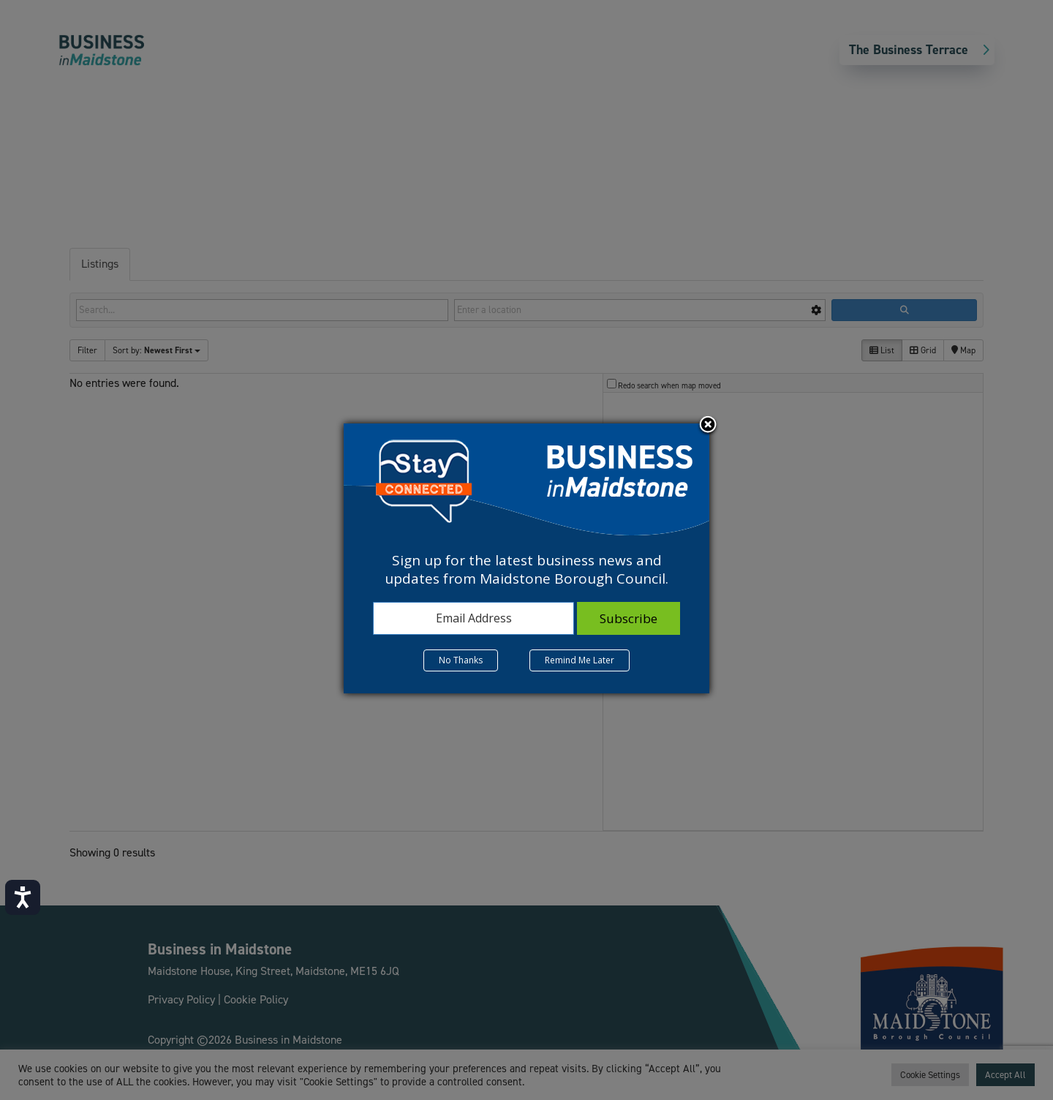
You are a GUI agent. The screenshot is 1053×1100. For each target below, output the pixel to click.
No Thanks (461, 660)
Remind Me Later (579, 660)
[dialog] (526, 558)
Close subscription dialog (708, 426)
